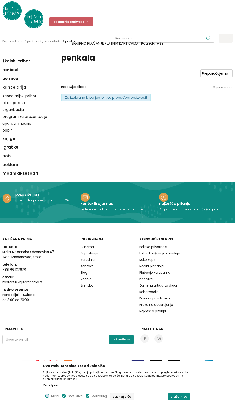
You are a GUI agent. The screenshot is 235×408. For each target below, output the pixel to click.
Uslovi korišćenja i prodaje (159, 253)
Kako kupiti (147, 259)
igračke (10, 147)
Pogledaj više (152, 43)
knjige (8, 138)
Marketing (99, 396)
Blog (84, 272)
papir (7, 130)
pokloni (10, 164)
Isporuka (146, 279)
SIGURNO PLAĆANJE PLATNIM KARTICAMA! (105, 43)
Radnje (86, 279)
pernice (10, 78)
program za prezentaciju (24, 116)
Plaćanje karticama (154, 272)
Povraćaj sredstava (154, 298)
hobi (7, 156)
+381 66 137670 (14, 269)
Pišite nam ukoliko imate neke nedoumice (112, 209)
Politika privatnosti (153, 247)
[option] (117, 43)
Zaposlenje (89, 253)
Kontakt (87, 266)
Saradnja (88, 259)
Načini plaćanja (151, 266)
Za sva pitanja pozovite (32, 200)
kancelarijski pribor (19, 95)
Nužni (55, 396)
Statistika (75, 396)
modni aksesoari (20, 173)
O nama (87, 247)
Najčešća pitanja (152, 311)
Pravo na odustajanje (156, 304)
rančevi (10, 70)
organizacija (13, 109)
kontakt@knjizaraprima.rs (22, 282)
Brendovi (87, 285)
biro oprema (13, 102)
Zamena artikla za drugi (158, 285)
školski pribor (16, 61)
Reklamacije (149, 292)
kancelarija (14, 87)
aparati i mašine (16, 123)
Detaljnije (51, 385)
